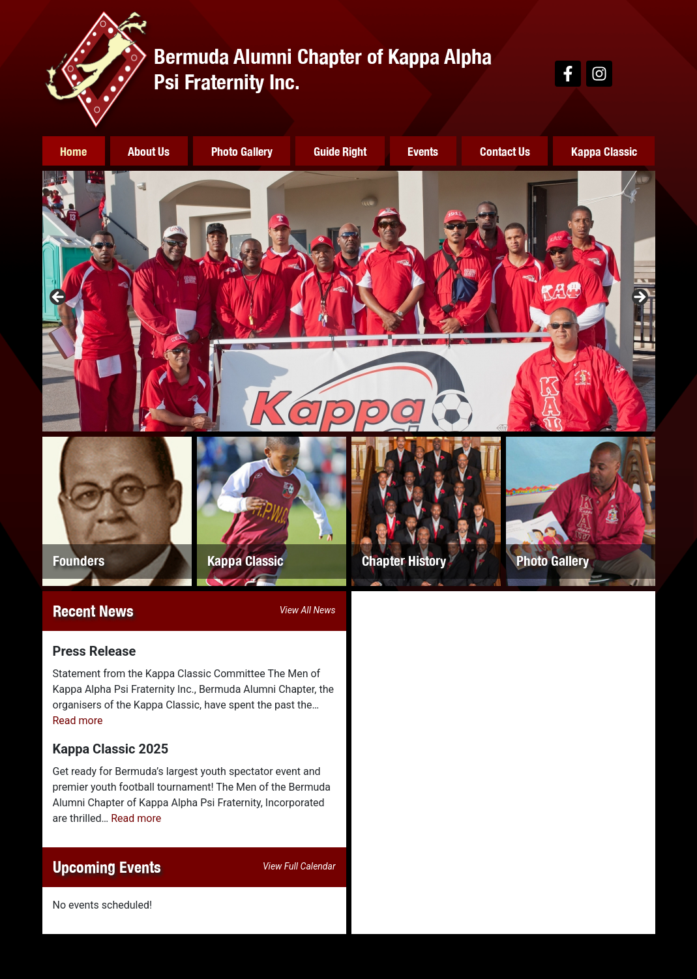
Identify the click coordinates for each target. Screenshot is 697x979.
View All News (308, 610)
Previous (58, 298)
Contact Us (505, 151)
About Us (149, 151)
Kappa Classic (604, 151)
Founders (78, 559)
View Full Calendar (299, 866)
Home (73, 151)
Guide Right (340, 151)
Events (423, 151)
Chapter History (404, 559)
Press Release (94, 651)
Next (639, 298)
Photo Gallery (242, 151)
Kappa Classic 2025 (111, 749)
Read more (78, 720)
